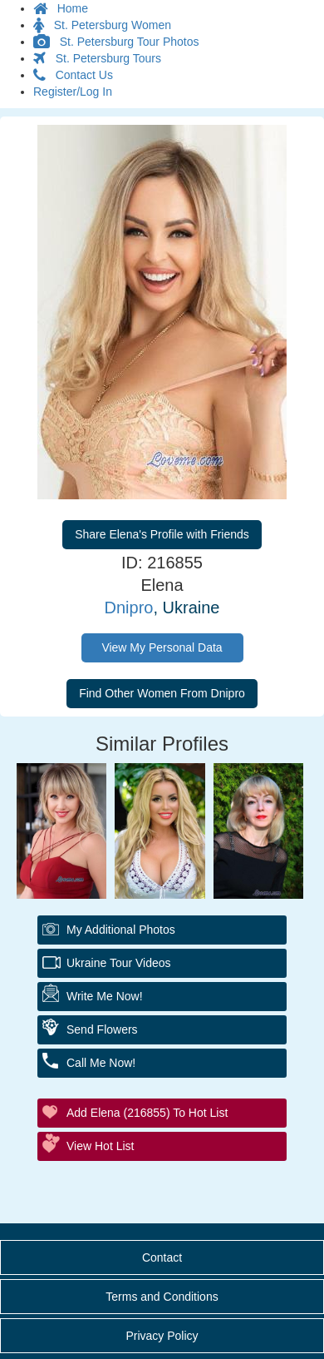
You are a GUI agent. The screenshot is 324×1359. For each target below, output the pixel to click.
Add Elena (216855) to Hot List (147, 1112)
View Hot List (100, 1146)
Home (60, 8)
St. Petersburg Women (102, 25)
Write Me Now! (104, 996)
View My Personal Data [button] (161, 647)
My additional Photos (120, 929)
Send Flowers (102, 1029)
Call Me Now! (100, 1062)
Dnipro (129, 607)
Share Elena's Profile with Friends (162, 534)
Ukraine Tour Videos (118, 963)
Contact (162, 1257)
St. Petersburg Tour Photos (116, 41)
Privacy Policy (161, 1335)
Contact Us (73, 75)
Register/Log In (72, 91)
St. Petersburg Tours (97, 58)
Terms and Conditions (162, 1296)
